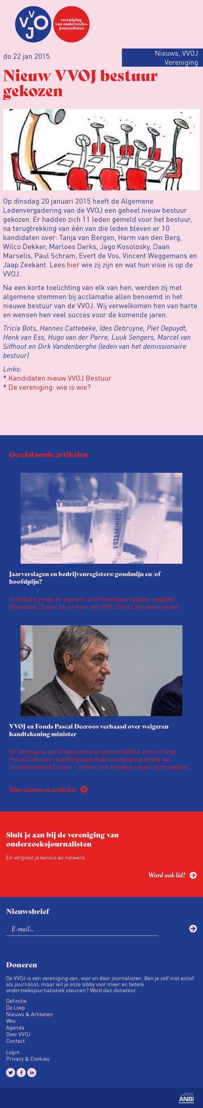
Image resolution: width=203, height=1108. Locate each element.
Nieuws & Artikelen (29, 1014)
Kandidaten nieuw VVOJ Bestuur (59, 377)
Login (13, 1052)
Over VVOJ (18, 1034)
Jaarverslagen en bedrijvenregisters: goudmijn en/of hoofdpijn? (85, 577)
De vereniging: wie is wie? (49, 387)
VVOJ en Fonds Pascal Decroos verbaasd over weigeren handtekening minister (89, 730)
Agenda (15, 1027)
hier (73, 264)
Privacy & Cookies (27, 1058)
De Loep (15, 1007)
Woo (11, 1020)
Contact (15, 1040)
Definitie (16, 1000)
